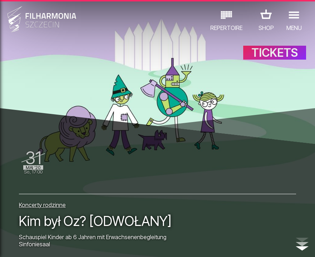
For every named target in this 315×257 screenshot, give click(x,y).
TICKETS (274, 53)
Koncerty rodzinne (42, 204)
